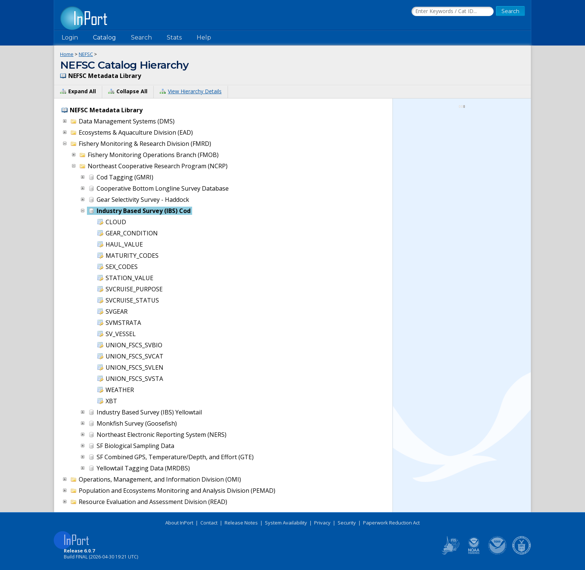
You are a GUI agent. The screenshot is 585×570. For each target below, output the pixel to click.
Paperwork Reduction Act (391, 522)
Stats (174, 37)
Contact (209, 522)
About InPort (179, 522)
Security (347, 522)
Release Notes (241, 522)
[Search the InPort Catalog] (453, 11)
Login (70, 37)
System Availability (286, 522)
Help (204, 37)
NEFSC (86, 54)
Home (66, 54)
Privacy (322, 522)
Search (141, 37)
